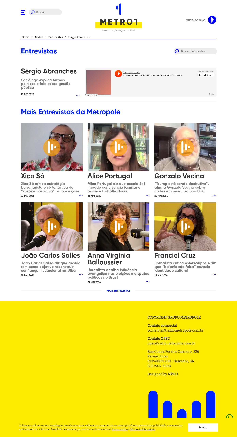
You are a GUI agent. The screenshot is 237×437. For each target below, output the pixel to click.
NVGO (173, 374)
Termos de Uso (120, 429)
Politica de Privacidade (142, 429)
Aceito (203, 427)
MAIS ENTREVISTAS (118, 291)
